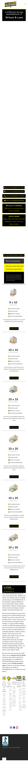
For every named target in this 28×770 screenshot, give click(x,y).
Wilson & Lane (14, 17)
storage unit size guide (18, 655)
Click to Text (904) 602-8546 (14, 191)
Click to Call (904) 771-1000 (14, 187)
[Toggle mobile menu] (25, 4)
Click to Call (14, 328)
